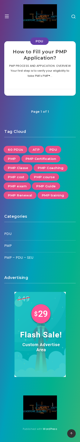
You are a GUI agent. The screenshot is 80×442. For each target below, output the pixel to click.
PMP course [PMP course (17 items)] (44, 177)
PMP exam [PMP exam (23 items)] (17, 186)
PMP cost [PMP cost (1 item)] (16, 177)
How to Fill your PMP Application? (40, 55)
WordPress (50, 429)
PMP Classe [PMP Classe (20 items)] (18, 168)
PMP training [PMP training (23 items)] (53, 195)
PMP (8, 245)
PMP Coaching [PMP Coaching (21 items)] (50, 168)
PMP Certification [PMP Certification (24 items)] (41, 159)
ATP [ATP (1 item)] (36, 150)
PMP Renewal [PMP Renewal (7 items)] (20, 195)
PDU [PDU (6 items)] (53, 150)
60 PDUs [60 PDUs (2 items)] (15, 150)
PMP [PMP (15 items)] (12, 159)
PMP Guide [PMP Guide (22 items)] (46, 186)
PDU (39, 41)
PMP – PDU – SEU (18, 257)
